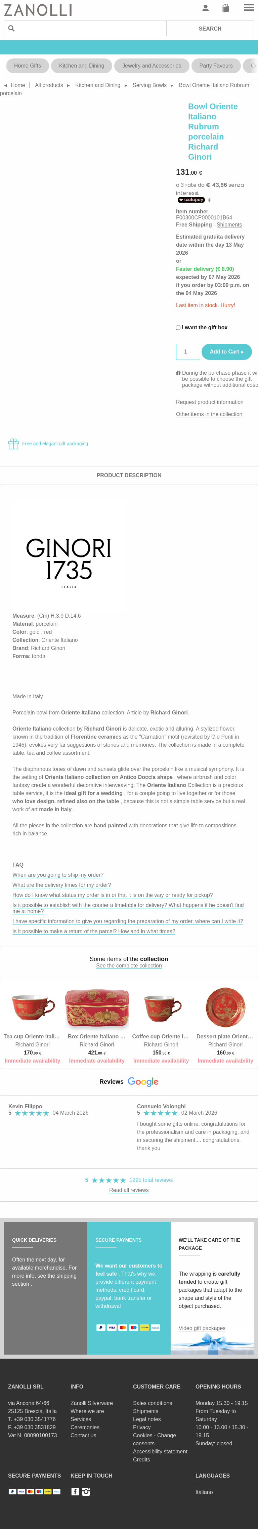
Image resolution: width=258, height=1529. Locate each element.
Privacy (141, 1427)
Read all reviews (128, 1190)
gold (35, 632)
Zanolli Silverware (92, 1403)
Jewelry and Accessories (151, 66)
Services (81, 1419)
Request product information (210, 402)
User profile (206, 8)
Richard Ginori (48, 648)
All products (49, 85)
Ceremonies (85, 1427)
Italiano (204, 1492)
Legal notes (147, 1419)
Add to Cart (224, 352)
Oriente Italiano (59, 640)
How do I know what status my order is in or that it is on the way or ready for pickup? (112, 895)
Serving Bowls (150, 85)
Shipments (229, 225)
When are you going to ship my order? (57, 875)
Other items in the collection (209, 414)
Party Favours (216, 66)
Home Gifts (27, 66)
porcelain (46, 624)
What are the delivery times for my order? (61, 885)
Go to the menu (249, 8)
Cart (226, 8)
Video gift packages (202, 1328)
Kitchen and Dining (81, 66)
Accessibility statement (160, 1451)
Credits (141, 1459)
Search (210, 29)
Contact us (83, 1435)
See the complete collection (129, 965)
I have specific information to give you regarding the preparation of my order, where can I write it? (127, 921)
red (48, 632)
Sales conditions (152, 1403)
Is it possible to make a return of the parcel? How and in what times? (93, 931)
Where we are (87, 1411)
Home (18, 85)
